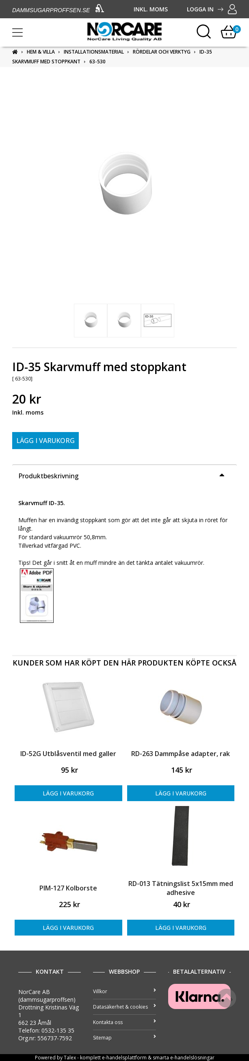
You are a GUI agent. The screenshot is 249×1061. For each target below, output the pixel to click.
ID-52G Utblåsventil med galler (68, 753)
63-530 (97, 61)
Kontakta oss (124, 1022)
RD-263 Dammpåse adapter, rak (180, 753)
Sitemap (124, 1037)
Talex (70, 1057)
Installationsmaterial (94, 51)
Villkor (124, 991)
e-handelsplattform (124, 1057)
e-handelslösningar (192, 1057)
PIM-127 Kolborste (68, 888)
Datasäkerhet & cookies (124, 1006)
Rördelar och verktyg (162, 51)
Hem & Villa (41, 51)
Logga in (212, 9)
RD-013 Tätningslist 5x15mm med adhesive (180, 888)
